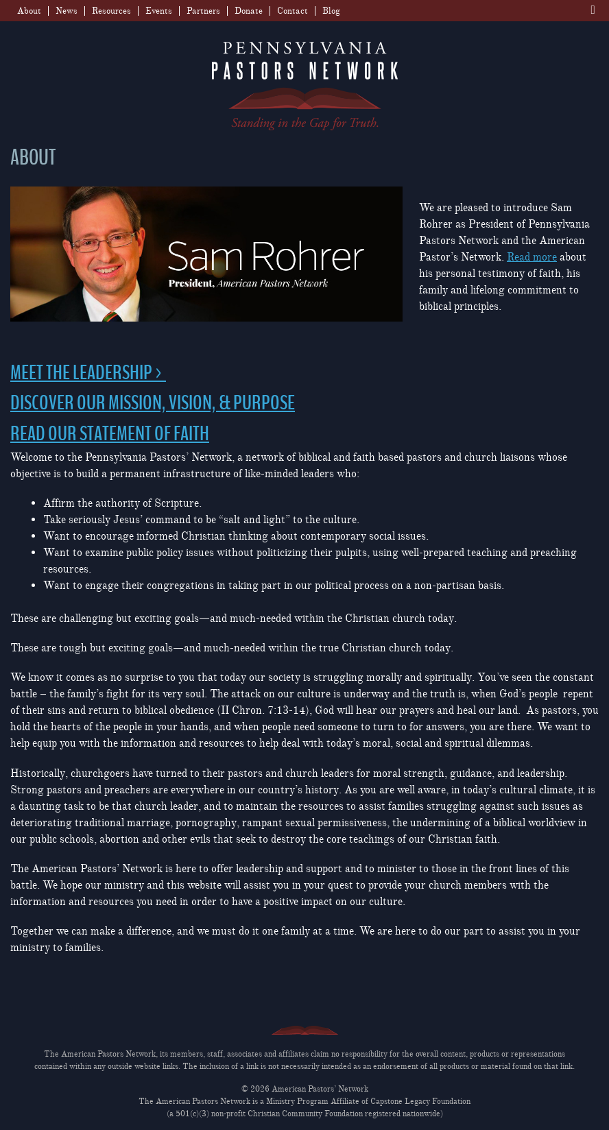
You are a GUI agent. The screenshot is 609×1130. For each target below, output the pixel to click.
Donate (249, 11)
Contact (292, 11)
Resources (111, 11)
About (29, 11)
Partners (203, 11)
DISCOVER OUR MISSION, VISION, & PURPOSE (152, 403)
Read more (532, 257)
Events (158, 11)
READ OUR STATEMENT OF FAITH (109, 434)
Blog (331, 11)
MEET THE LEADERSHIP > (88, 373)
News (66, 11)
